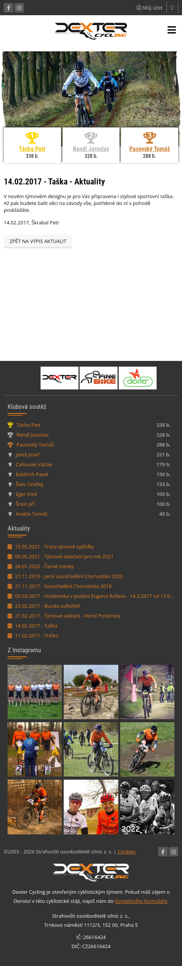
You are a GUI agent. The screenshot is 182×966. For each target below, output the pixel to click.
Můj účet (149, 7)
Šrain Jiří (25, 503)
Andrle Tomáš (31, 513)
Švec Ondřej (29, 484)
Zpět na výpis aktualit (37, 241)
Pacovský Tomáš (149, 149)
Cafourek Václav (34, 464)
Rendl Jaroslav (91, 149)
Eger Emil (26, 494)
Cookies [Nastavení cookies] (126, 851)
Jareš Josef (27, 454)
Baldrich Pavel (32, 474)
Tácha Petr (32, 149)
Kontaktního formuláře (141, 901)
